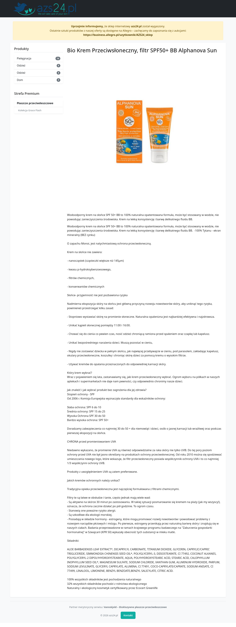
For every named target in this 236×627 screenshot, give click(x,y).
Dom (38, 80)
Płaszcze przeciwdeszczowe (35, 103)
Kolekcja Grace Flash (29, 110)
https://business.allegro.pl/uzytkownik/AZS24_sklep (118, 35)
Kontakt (128, 615)
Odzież (38, 65)
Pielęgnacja (38, 58)
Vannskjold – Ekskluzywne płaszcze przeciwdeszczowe (135, 607)
